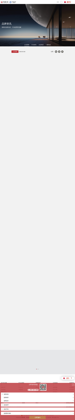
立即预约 (37, 417)
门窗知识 (48, 44)
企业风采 (41, 44)
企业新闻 (26, 44)
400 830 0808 (34, 390)
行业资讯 (34, 44)
